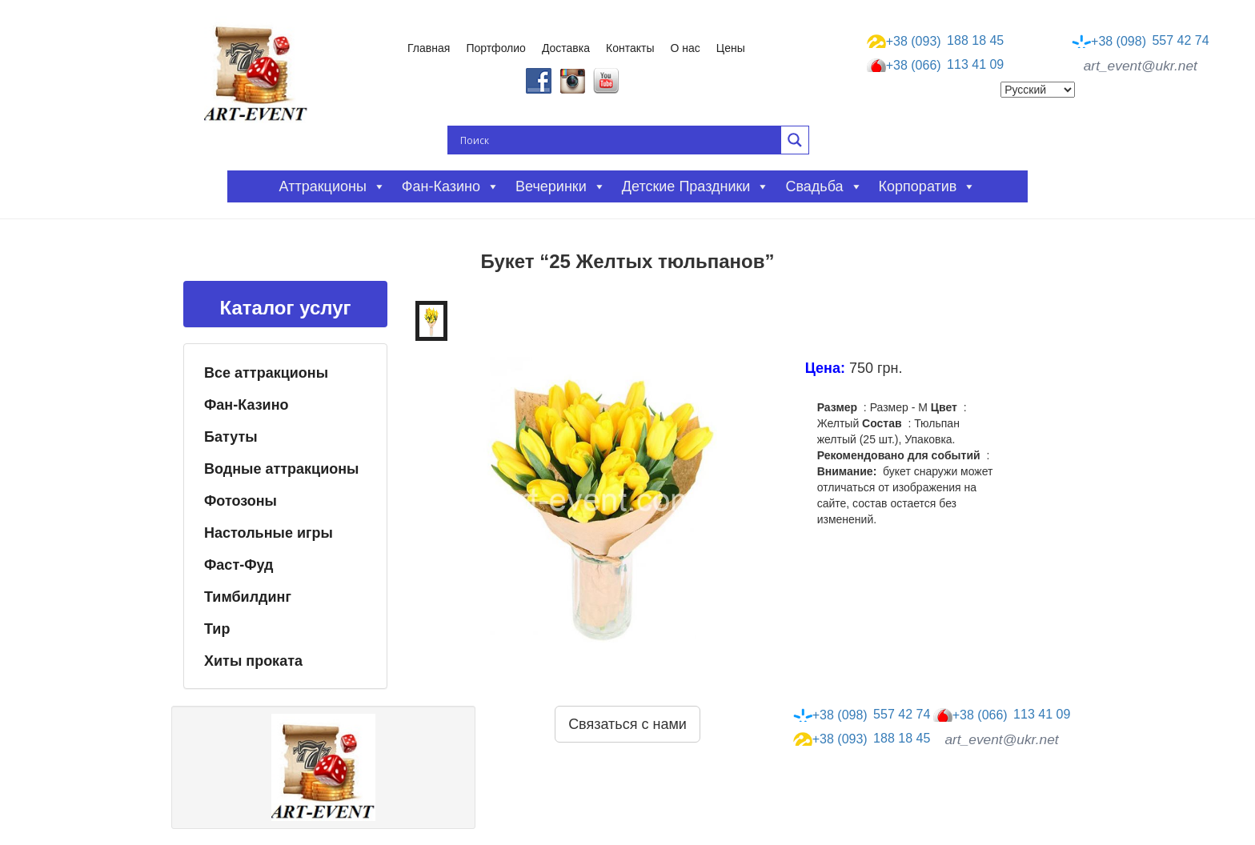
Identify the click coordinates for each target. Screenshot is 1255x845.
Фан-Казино (246, 405)
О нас (685, 48)
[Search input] (618, 140)
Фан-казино (450, 186)
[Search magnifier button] (794, 140)
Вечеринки (560, 186)
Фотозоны (240, 501)
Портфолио (496, 48)
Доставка (566, 48)
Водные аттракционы (281, 469)
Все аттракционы (266, 373)
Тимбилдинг (247, 597)
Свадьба (823, 186)
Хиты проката (253, 661)
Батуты (231, 437)
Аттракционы (332, 186)
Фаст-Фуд (239, 565)
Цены (730, 48)
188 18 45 (935, 41)
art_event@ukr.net (1140, 66)
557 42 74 (1140, 41)
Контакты (630, 48)
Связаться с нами (627, 724)
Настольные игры (268, 533)
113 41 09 (935, 65)
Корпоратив (927, 186)
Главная (428, 48)
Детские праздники (696, 186)
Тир (217, 629)
